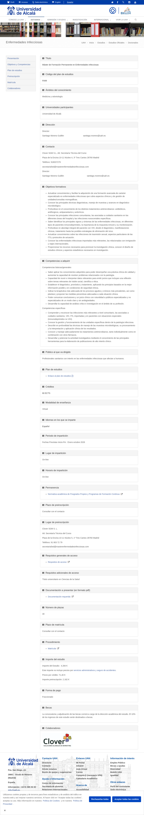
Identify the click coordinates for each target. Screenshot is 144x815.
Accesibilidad (82, 790)
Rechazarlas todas (100, 799)
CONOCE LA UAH (16, 20)
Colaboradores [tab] (13, 88)
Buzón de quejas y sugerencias (57, 772)
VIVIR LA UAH (122, 20)
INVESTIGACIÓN (80, 20)
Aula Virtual (81, 769)
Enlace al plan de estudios (59, 376)
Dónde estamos (49, 769)
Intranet (79, 766)
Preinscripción (13, 76)
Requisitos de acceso (57, 562)
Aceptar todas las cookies (126, 799)
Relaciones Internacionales (55, 790)
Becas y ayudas (117, 766)
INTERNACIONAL (101, 20)
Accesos (23, 2)
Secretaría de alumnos (52, 786)
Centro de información (52, 783)
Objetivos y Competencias (18, 64)
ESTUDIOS (35, 20)
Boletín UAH (116, 772)
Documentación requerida (59, 597)
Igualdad (114, 775)
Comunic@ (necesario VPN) (89, 775)
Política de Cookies (51, 801)
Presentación (13, 58)
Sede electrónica (40, 2)
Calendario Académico (86, 779)
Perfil (10, 2)
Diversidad (115, 769)
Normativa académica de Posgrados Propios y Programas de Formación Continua (84, 494)
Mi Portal (80, 763)
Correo (79, 772)
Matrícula (11, 82)
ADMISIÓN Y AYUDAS (56, 20)
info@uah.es (14, 790)
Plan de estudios (14, 70)
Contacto (46, 766)
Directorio (46, 763)
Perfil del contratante (120, 786)
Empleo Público (117, 763)
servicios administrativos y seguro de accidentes (95, 670)
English (56, 2)
